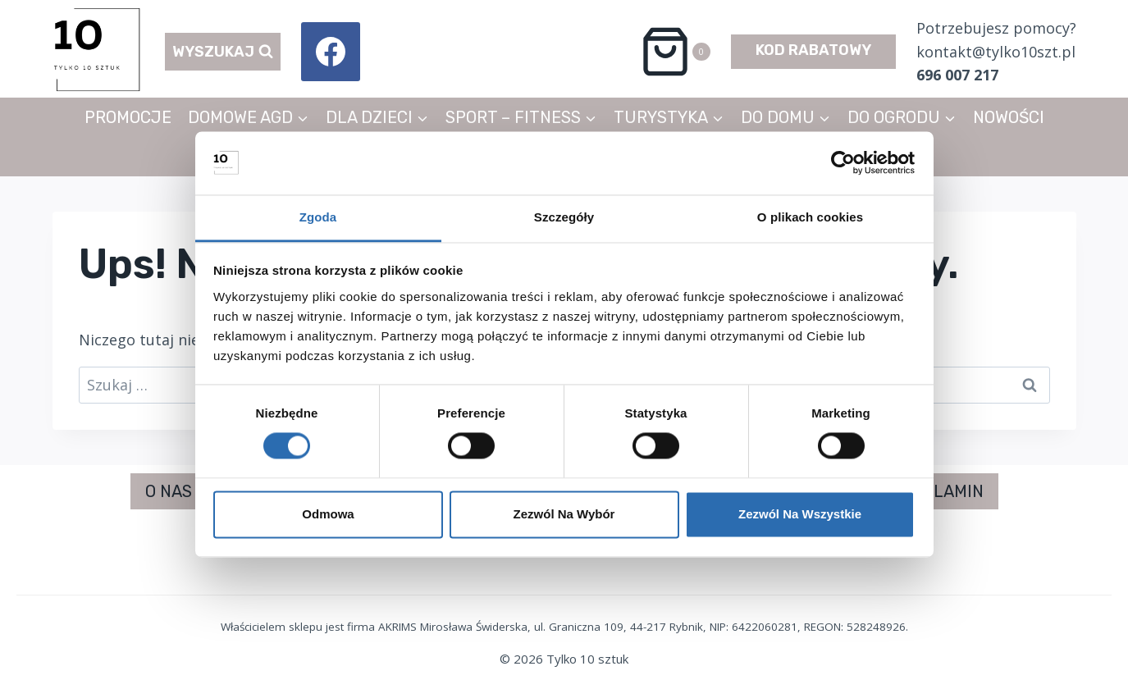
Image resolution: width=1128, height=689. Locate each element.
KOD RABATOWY (813, 50)
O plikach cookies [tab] (810, 217)
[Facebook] (330, 51)
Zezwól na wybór (564, 514)
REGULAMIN (937, 491)
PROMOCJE (127, 117)
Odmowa (328, 514)
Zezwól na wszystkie (799, 514)
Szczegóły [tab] (564, 217)
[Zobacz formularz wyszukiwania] (223, 52)
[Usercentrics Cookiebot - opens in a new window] (843, 163)
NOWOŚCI (1008, 117)
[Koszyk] (674, 51)
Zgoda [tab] (318, 217)
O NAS (168, 491)
